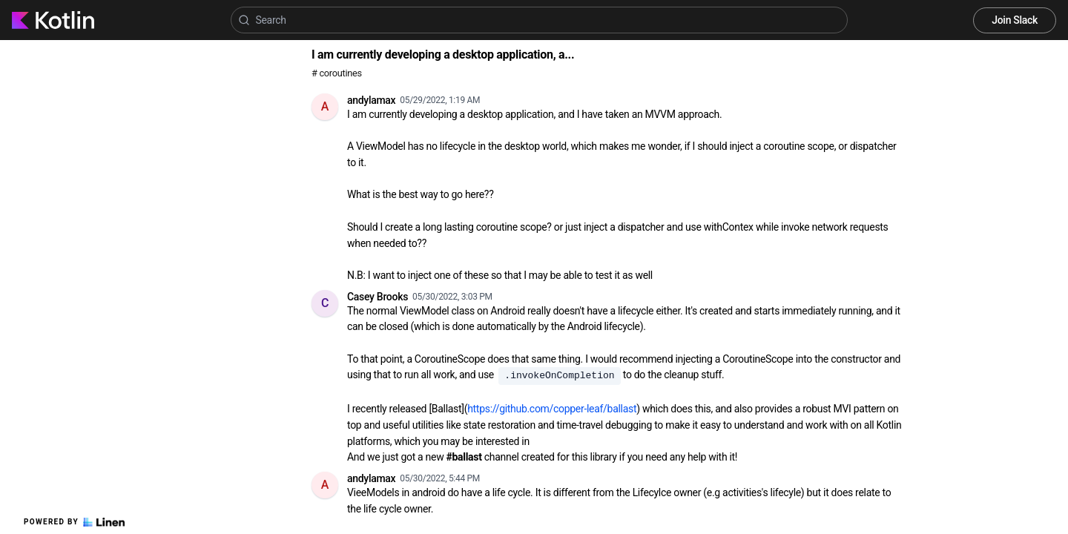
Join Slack (1015, 20)
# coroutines (337, 73)
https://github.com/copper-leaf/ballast (551, 409)
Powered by (74, 522)
